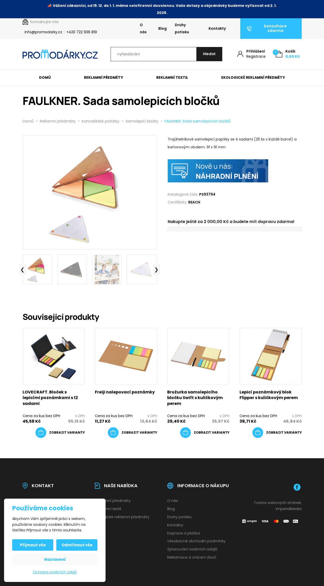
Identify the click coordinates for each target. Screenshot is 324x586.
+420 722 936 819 (81, 32)
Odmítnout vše (77, 545)
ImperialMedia (289, 508)
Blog (162, 28)
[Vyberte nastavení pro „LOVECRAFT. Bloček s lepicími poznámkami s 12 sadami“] (60, 432)
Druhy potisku (182, 28)
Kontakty (217, 28)
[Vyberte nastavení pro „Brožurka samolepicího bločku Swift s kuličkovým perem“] (204, 432)
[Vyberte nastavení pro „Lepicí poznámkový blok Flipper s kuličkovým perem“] (277, 432)
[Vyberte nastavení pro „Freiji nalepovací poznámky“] (132, 432)
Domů (45, 77)
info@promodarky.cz (43, 32)
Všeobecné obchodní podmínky (196, 541)
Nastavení (55, 559)
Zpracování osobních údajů (192, 549)
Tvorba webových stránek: (278, 502)
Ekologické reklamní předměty (253, 77)
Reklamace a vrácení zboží (191, 557)
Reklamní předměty (103, 77)
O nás (143, 28)
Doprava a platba (183, 533)
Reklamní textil (172, 77)
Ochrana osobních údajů (55, 572)
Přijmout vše (33, 545)
